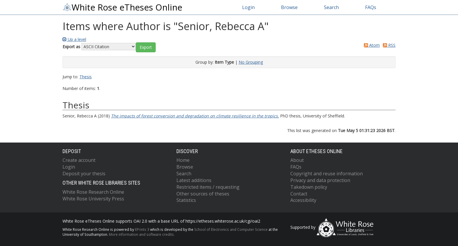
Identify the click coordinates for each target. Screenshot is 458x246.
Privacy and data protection (320, 180)
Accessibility (303, 200)
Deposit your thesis (84, 173)
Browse (289, 7)
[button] (146, 47)
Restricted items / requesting (208, 187)
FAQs (370, 7)
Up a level (74, 39)
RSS (388, 45)
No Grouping (251, 62)
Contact (298, 193)
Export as (71, 46)
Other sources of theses (202, 193)
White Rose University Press (93, 198)
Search (331, 7)
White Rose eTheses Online (122, 7)
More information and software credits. (142, 234)
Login (248, 7)
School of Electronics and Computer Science (231, 229)
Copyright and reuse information (326, 173)
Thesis (85, 76)
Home (183, 160)
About (297, 160)
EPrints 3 (142, 229)
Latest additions (193, 180)
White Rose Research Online (93, 192)
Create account (79, 160)
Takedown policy (308, 187)
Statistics (186, 200)
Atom (371, 45)
